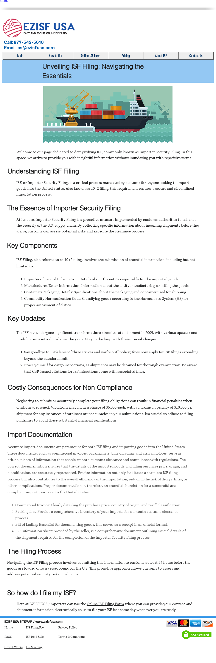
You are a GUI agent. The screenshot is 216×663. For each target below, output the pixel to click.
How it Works (13, 647)
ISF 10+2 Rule (35, 637)
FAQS (8, 637)
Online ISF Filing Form (105, 604)
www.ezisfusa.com (48, 621)
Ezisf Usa (4, 1)
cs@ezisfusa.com (36, 47)
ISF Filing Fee (35, 627)
